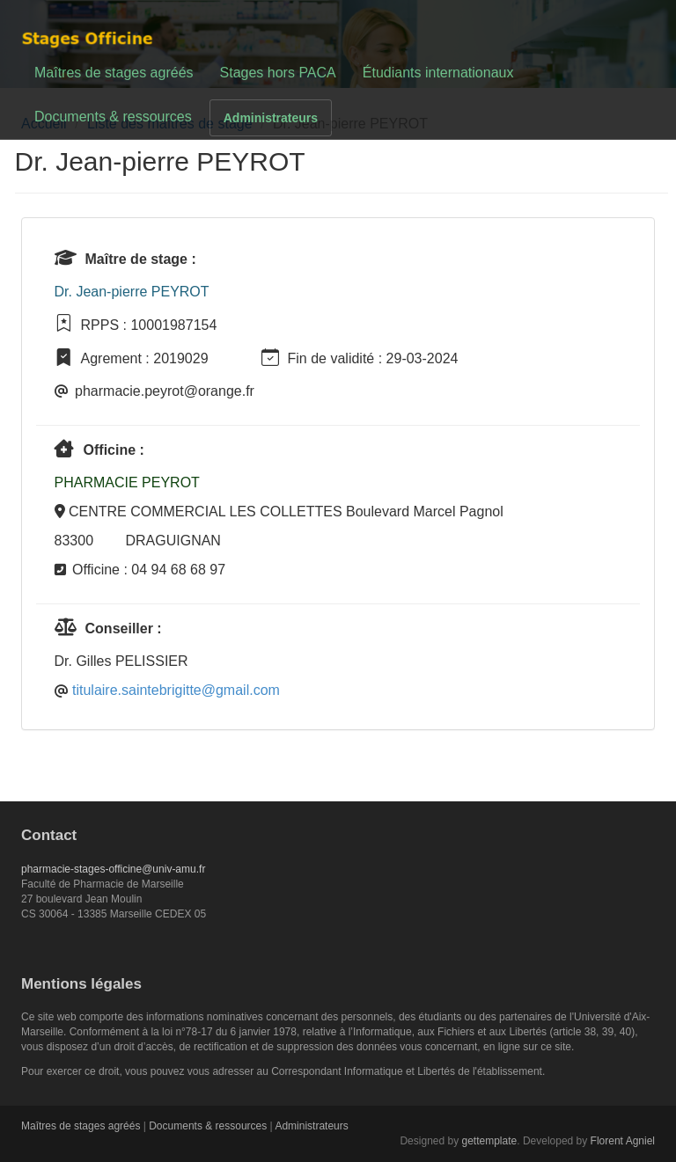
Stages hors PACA (278, 72)
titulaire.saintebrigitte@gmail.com (176, 690)
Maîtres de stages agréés (114, 72)
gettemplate (490, 1141)
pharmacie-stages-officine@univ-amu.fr (113, 869)
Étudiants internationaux (438, 72)
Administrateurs (271, 118)
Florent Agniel (623, 1141)
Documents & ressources (113, 116)
